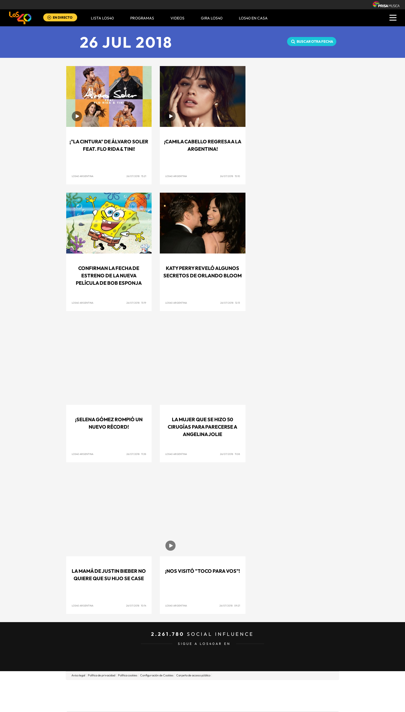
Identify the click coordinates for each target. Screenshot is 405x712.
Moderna (163, 703)
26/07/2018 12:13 (230, 302)
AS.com (261, 687)
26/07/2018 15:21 (136, 176)
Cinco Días (214, 695)
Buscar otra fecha (315, 41)
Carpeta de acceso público (193, 675)
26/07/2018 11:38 (136, 453)
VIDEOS (177, 18)
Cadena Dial (235, 695)
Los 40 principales (166, 687)
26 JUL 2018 (126, 42)
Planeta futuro (275, 695)
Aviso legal (78, 675)
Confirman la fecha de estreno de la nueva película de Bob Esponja (109, 275)
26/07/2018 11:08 (230, 453)
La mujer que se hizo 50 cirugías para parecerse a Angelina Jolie (202, 426)
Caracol (299, 687)
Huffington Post (147, 695)
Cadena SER (244, 687)
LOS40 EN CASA (253, 18)
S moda (237, 703)
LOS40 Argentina (82, 176)
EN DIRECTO (63, 17)
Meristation (287, 703)
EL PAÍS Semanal (255, 695)
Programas (142, 18)
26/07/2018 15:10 (230, 176)
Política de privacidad (101, 675)
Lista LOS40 (102, 18)
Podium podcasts (190, 703)
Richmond (136, 703)
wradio (193, 695)
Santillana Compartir (221, 687)
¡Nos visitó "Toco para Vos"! (202, 571)
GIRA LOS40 (211, 18)
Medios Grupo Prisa (91, 705)
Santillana (192, 687)
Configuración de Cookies (156, 675)
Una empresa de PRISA (91, 692)
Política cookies (127, 675)
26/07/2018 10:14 (136, 605)
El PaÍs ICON (214, 703)
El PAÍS (140, 687)
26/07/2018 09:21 (229, 605)
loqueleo (261, 703)
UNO (177, 695)
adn (280, 687)
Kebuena (295, 695)
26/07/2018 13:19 (136, 302)
